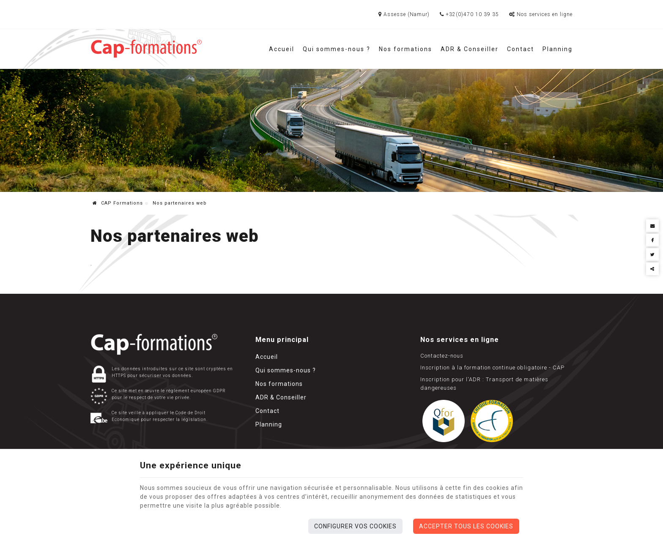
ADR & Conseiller (470, 49)
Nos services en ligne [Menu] (459, 340)
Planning (557, 49)
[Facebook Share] (652, 240)
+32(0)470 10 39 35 (469, 14)
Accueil (281, 49)
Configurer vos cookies (355, 526)
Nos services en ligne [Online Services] (541, 14)
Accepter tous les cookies (466, 526)
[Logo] (146, 49)
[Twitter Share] (652, 254)
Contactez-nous (441, 356)
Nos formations (405, 49)
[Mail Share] (652, 225)
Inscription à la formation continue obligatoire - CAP (492, 367)
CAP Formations (118, 203)
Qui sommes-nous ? (336, 49)
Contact (520, 49)
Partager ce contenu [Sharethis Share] (652, 268)
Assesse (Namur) (404, 14)
